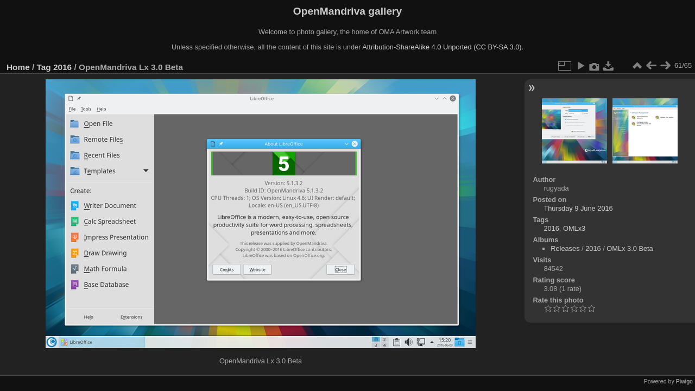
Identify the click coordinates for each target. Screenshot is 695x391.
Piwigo (684, 381)
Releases (565, 248)
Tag (44, 67)
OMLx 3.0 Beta (629, 248)
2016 (62, 67)
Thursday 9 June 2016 (578, 208)
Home (18, 67)
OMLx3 (574, 228)
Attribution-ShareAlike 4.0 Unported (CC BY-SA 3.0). (442, 47)
